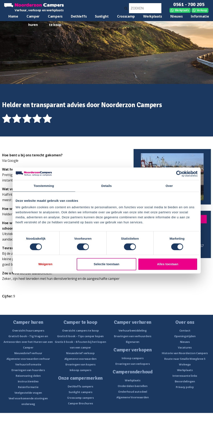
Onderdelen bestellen (132, 386)
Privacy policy (185, 387)
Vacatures (184, 347)
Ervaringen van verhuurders (132, 336)
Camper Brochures (80, 403)
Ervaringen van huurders (28, 370)
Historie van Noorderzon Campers (185, 353)
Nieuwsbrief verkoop (80, 353)
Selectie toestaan (106, 264)
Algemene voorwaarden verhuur (28, 359)
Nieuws (176, 16)
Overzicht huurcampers (28, 330)
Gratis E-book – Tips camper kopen (80, 336)
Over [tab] (169, 186)
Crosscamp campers (80, 398)
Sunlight (102, 16)
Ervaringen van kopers (80, 364)
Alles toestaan (167, 264)
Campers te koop (55, 17)
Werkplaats (182, 10)
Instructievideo (28, 381)
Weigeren (45, 264)
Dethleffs (79, 16)
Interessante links (184, 376)
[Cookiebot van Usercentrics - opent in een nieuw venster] (179, 174)
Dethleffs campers (80, 386)
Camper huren (33, 17)
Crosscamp (126, 16)
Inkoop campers (80, 370)
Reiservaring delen (28, 376)
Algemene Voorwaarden (132, 397)
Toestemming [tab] (44, 186)
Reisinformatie (28, 387)
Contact (184, 330)
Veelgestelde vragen (28, 393)
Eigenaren (132, 342)
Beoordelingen (185, 381)
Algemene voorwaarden (80, 359)
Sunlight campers (80, 392)
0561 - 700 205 (189, 4)
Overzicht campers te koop (80, 330)
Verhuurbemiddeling (133, 330)
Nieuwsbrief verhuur (28, 353)
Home (13, 16)
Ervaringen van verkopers (132, 364)
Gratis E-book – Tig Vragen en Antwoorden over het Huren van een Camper (28, 341)
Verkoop (202, 10)
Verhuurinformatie (28, 364)
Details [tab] (106, 186)
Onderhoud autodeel (132, 391)
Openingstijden (185, 336)
